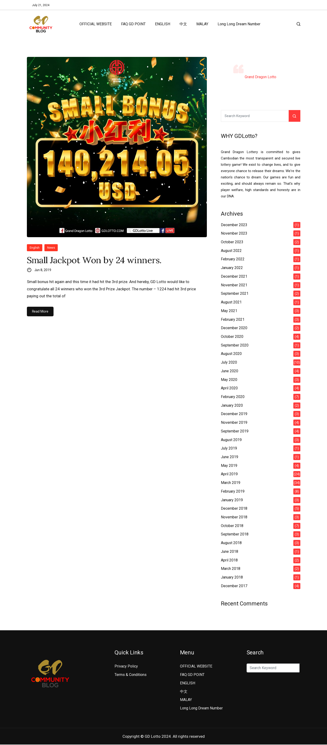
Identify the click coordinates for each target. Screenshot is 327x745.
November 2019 (234, 422)
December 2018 (234, 508)
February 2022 (232, 259)
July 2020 (229, 362)
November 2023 (234, 233)
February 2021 (232, 319)
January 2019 (232, 500)
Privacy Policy (126, 666)
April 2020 (229, 388)
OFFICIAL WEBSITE (95, 24)
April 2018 (229, 560)
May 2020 (229, 379)
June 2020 (229, 371)
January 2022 (232, 268)
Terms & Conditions (131, 674)
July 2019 (229, 448)
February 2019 (232, 491)
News (51, 247)
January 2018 (232, 577)
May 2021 (229, 311)
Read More (40, 312)
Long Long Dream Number (239, 24)
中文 (183, 24)
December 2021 (234, 276)
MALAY (202, 24)
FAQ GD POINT (133, 24)
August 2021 (231, 302)
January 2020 (232, 405)
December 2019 (234, 414)
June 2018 (229, 551)
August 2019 (231, 440)
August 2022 (231, 250)
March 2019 (230, 482)
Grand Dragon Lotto (260, 77)
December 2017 (234, 586)
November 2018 (234, 517)
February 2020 (232, 397)
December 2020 (234, 328)
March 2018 (230, 568)
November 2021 (234, 285)
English (35, 247)
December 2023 (234, 225)
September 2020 (234, 345)
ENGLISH (162, 24)
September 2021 (234, 293)
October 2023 (232, 242)
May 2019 (229, 465)
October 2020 (232, 336)
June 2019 (229, 457)
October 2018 (232, 526)
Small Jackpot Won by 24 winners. (98, 260)
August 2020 (231, 353)
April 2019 (229, 474)
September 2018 (234, 534)
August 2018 (231, 543)
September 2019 (234, 431)
